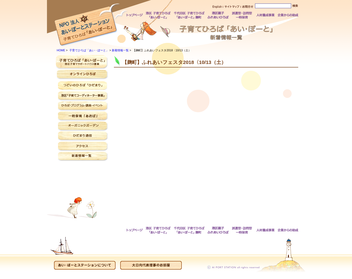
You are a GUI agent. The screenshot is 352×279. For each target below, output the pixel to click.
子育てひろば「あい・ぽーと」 (89, 50)
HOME (61, 50)
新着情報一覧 (120, 50)
